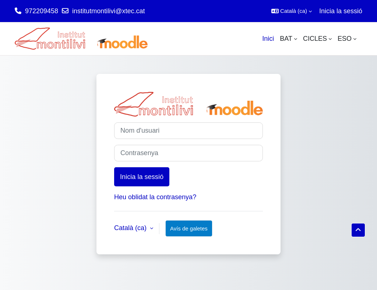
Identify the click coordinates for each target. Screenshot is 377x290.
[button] (291, 11)
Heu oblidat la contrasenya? (155, 197)
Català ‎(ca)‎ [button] (131, 228)
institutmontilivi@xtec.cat (108, 11)
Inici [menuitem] (268, 38)
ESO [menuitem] (345, 38)
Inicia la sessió (340, 11)
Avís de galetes (189, 228)
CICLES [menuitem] (315, 38)
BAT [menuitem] (286, 38)
